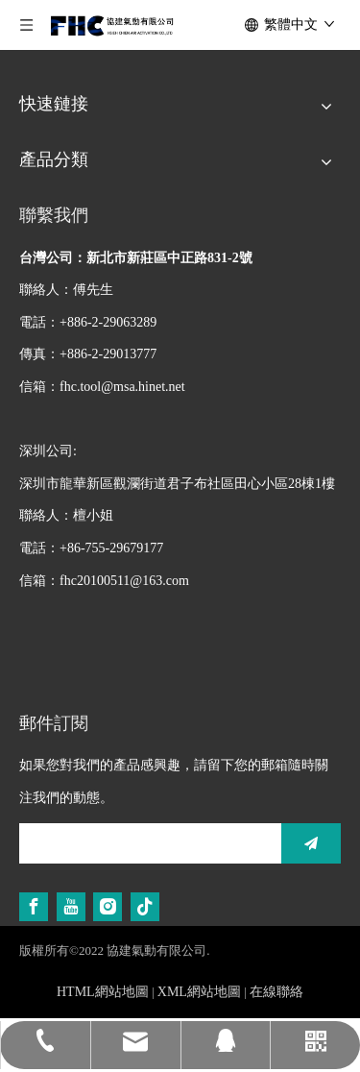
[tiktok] (145, 906)
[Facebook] (33, 906)
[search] (145, 843)
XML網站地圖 (199, 992)
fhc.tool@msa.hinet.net (122, 386)
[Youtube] (71, 906)
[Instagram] (107, 906)
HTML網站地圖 (103, 992)
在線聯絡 (276, 992)
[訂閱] (311, 843)
